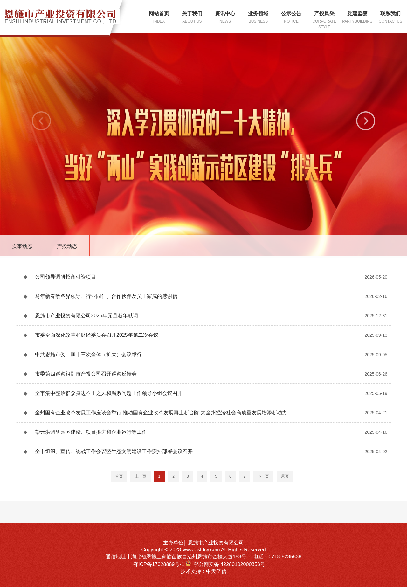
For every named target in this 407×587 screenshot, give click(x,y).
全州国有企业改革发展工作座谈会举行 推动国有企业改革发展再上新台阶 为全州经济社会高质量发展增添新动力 (161, 412)
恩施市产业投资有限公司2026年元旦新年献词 (86, 315)
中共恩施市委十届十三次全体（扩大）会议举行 (88, 354)
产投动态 (67, 246)
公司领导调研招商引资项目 (65, 277)
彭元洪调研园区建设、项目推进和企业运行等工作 (91, 432)
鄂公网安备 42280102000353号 (229, 564)
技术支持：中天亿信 (203, 571)
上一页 (140, 476)
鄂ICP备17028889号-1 (159, 564)
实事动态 (22, 246)
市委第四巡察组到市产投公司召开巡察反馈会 (86, 373)
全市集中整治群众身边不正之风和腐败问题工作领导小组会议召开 (109, 393)
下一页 (263, 476)
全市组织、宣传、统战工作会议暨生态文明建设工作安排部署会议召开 (114, 451)
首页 (119, 476)
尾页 (285, 476)
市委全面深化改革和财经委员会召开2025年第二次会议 (96, 335)
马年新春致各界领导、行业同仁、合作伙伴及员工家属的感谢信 (106, 296)
